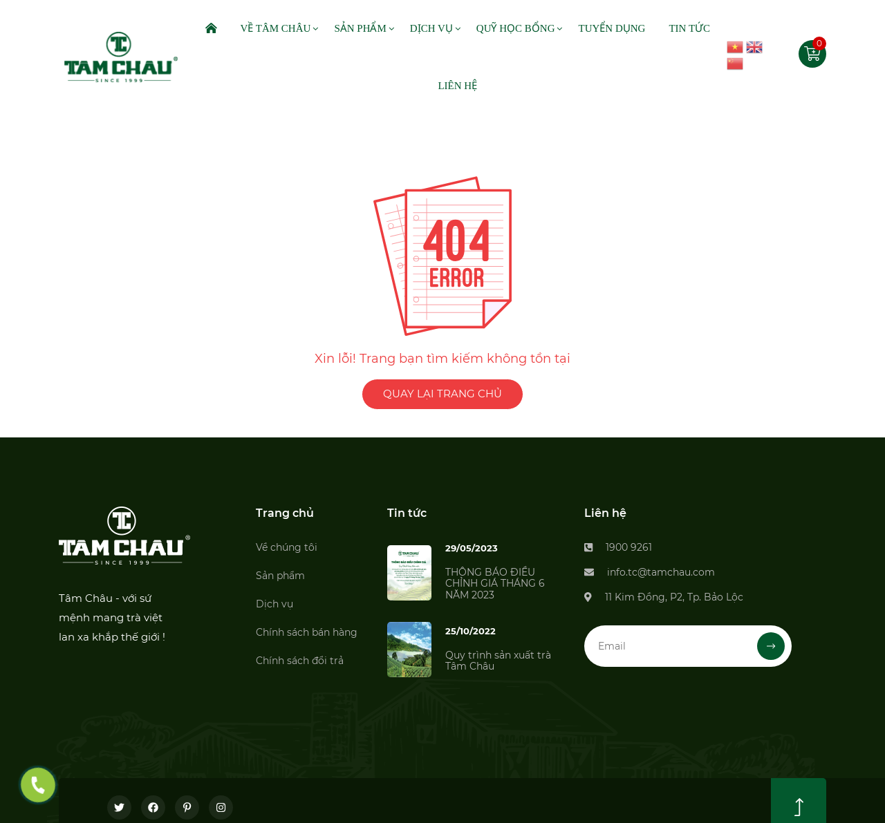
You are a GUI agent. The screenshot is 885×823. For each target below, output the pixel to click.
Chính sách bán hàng (306, 632)
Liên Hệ (457, 85)
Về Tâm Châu (275, 28)
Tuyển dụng (611, 28)
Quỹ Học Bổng (515, 28)
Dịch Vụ (431, 28)
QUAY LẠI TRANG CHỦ (442, 393)
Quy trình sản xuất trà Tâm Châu (498, 661)
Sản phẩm (280, 575)
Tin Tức (689, 28)
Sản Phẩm (360, 28)
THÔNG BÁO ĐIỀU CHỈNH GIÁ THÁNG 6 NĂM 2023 (495, 584)
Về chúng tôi (286, 547)
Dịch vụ (274, 604)
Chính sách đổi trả (300, 660)
